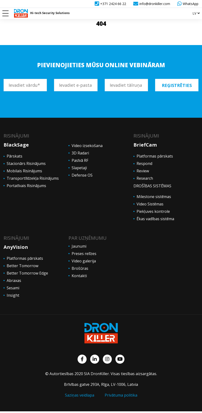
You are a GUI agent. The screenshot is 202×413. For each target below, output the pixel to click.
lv (194, 13)
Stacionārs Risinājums (26, 163)
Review (143, 170)
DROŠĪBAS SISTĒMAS (152, 186)
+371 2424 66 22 (110, 3)
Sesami (13, 288)
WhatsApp (187, 3)
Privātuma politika (121, 395)
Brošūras (80, 268)
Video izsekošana (87, 145)
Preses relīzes (84, 253)
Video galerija (84, 261)
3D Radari (80, 153)
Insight (13, 295)
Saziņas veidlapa (79, 395)
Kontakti (79, 275)
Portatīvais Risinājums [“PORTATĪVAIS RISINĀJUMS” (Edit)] (26, 185)
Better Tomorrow (22, 265)
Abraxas (14, 280)
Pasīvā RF (80, 160)
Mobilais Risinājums (24, 170)
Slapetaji (79, 167)
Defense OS (82, 175)
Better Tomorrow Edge (28, 273)
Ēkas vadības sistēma (155, 218)
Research (145, 178)
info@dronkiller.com (151, 3)
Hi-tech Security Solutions (50, 13)
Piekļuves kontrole (153, 211)
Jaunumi (79, 246)
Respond (144, 163)
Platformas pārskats (155, 156)
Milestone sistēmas (154, 196)
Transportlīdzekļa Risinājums (33, 178)
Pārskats (14, 156)
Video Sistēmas (150, 204)
